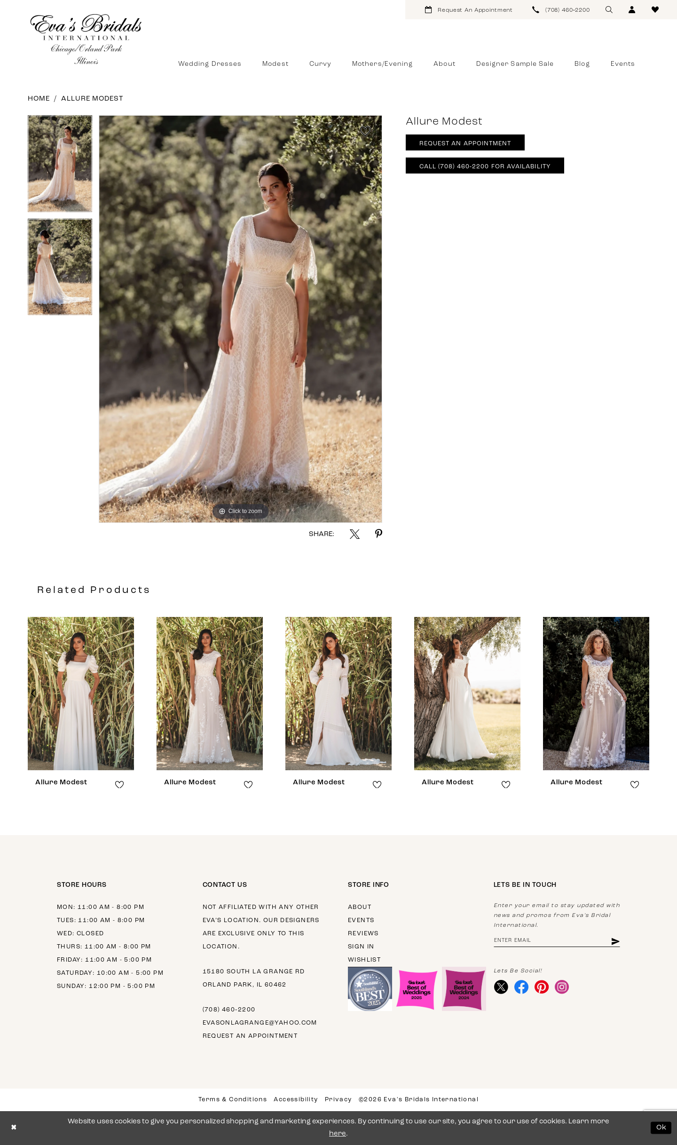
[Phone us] (561, 9)
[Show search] (609, 9)
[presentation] (81, 693)
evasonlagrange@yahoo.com (260, 1023)
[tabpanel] (60, 167)
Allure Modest (92, 99)
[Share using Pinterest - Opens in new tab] (378, 534)
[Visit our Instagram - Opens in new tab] (562, 987)
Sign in (361, 947)
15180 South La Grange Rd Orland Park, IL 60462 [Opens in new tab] (254, 978)
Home (39, 99)
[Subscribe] (615, 941)
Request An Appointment (465, 144)
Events (361, 920)
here (337, 1133)
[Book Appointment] (469, 9)
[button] (632, 9)
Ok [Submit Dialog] (661, 1127)
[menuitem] (469, 9)
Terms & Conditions (232, 1100)
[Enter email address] (557, 941)
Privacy (338, 1100)
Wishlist (364, 960)
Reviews (363, 934)
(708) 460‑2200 (229, 1010)
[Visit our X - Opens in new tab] (501, 987)
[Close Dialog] (14, 1128)
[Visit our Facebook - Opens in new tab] (521, 987)
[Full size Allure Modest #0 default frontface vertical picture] (240, 319)
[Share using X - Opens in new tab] (355, 534)
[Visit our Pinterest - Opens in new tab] (542, 987)
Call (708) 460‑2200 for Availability (485, 167)
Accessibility (296, 1100)
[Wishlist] (655, 9)
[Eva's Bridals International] (86, 39)
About (359, 907)
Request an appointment (250, 1036)
